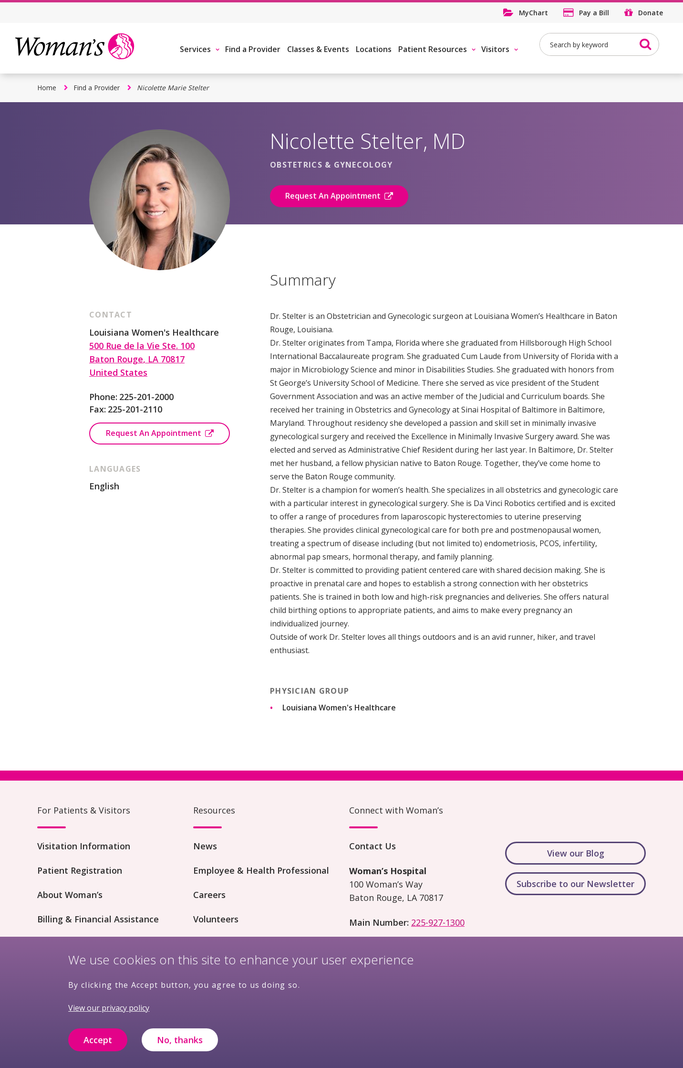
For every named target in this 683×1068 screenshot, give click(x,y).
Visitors (495, 49)
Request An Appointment (333, 195)
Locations (374, 49)
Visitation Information (83, 846)
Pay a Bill (594, 12)
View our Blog (575, 853)
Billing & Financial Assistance (98, 919)
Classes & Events (318, 49)
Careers (209, 894)
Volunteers (215, 919)
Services (195, 49)
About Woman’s (70, 894)
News (205, 846)
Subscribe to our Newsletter (575, 883)
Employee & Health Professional (261, 870)
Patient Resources (432, 49)
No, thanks (180, 1044)
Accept (97, 1044)
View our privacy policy (108, 1012)
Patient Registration (79, 870)
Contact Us (372, 846)
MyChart (533, 12)
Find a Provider (252, 49)
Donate (650, 12)
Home (46, 87)
